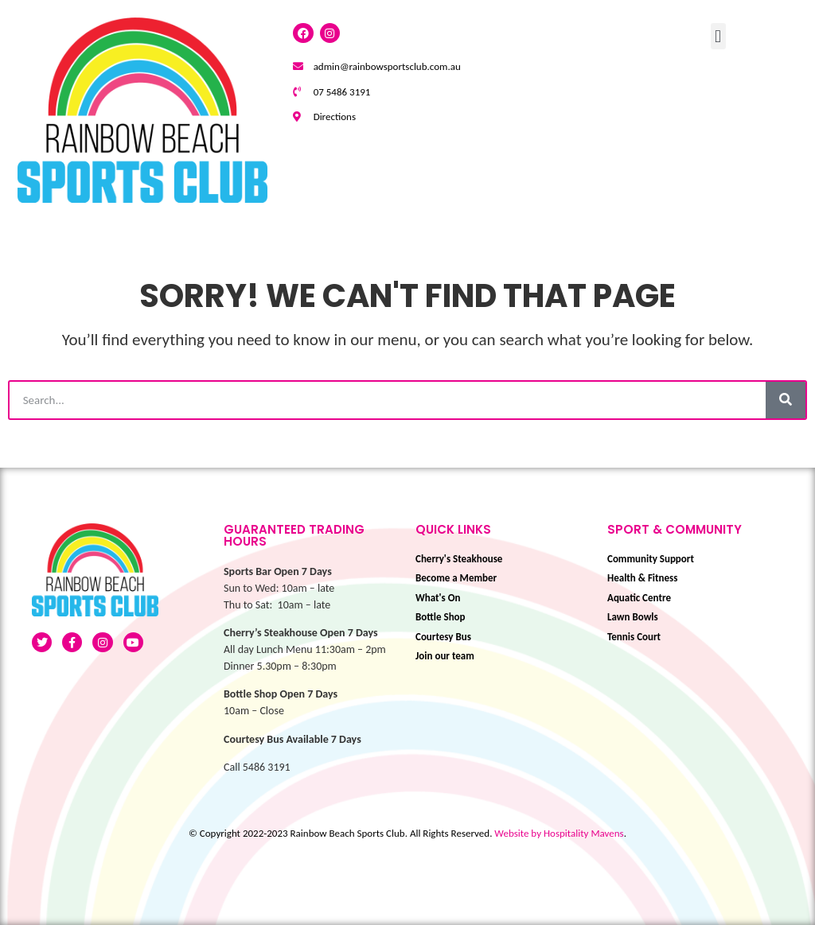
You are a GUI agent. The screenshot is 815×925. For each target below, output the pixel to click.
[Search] (785, 400)
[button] (718, 36)
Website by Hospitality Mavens (558, 833)
